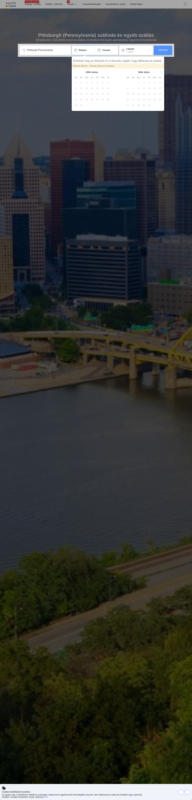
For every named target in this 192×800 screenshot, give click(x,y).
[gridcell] (76, 82)
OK (184, 792)
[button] (74, 72)
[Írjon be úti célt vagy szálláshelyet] (47, 50)
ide (45, 797)
